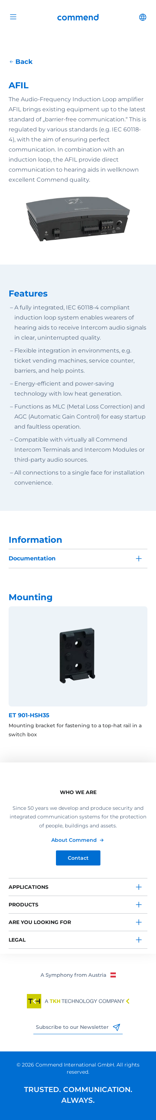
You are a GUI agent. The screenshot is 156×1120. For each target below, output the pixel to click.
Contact (78, 858)
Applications (28, 887)
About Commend (74, 840)
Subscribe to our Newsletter (78, 1027)
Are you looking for (40, 922)
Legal (17, 940)
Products (23, 904)
